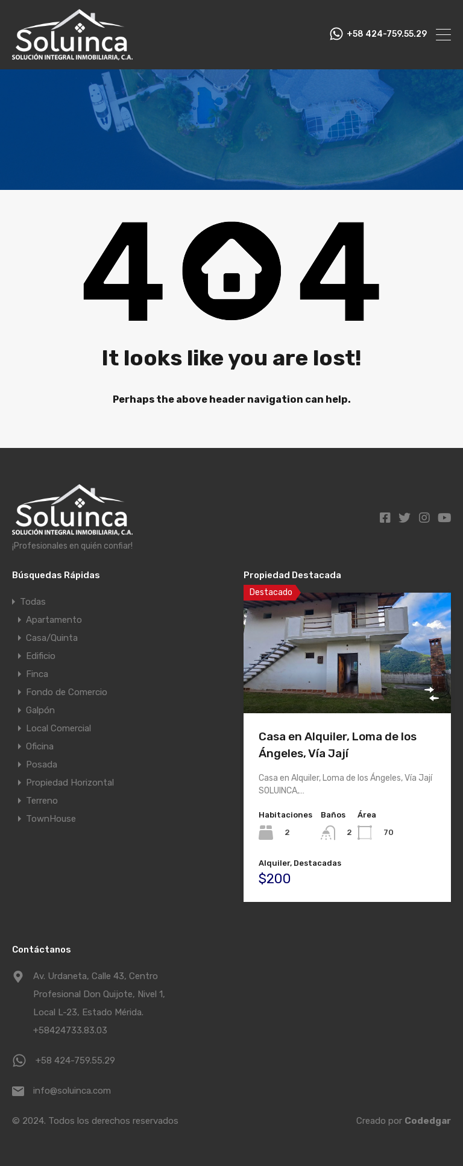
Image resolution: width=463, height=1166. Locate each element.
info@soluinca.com (72, 1090)
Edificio (40, 656)
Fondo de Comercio (66, 692)
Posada (41, 764)
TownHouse (51, 818)
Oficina (40, 746)
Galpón (40, 710)
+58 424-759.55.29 (387, 34)
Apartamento (54, 619)
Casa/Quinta (52, 637)
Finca (37, 674)
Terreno (42, 800)
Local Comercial (58, 728)
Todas (33, 601)
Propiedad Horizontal (70, 782)
